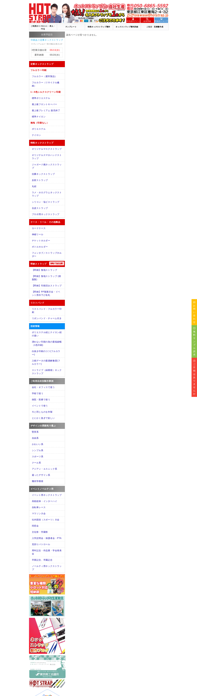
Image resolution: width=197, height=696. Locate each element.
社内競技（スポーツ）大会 (46, 520)
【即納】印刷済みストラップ (47, 285)
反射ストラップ (40, 180)
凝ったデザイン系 (41, 475)
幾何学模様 (37, 481)
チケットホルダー (41, 240)
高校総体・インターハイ (44, 501)
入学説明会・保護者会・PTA (47, 538)
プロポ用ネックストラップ (46, 214)
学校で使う (37, 393)
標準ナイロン (39, 116)
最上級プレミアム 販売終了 (46, 110)
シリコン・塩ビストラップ (46, 202)
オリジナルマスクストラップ (47, 149)
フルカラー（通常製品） (44, 76)
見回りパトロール (41, 544)
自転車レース (39, 507)
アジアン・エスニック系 (44, 469)
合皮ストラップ (40, 208)
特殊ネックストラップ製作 (99, 27)
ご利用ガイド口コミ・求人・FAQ (43, 27)
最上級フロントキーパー (44, 104)
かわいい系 (37, 444)
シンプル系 (37, 450)
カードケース (39, 228)
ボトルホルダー (40, 247)
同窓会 (35, 526)
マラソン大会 (39, 513)
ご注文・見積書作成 (154, 27)
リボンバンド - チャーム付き (47, 318)
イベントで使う (40, 406)
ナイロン (36, 135)
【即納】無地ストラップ (44, 270)
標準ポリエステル (41, 98)
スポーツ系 (37, 456)
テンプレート (71, 27)
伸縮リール (37, 234)
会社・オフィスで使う (43, 387)
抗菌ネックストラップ (43, 174)
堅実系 (35, 432)
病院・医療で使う (41, 399)
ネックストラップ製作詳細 (127, 27)
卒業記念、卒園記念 (42, 560)
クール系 (36, 463)
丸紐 (34, 186)
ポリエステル (39, 129)
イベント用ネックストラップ (47, 495)
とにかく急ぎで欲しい (43, 418)
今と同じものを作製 (42, 412)
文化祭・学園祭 (40, 532)
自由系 (35, 438)
